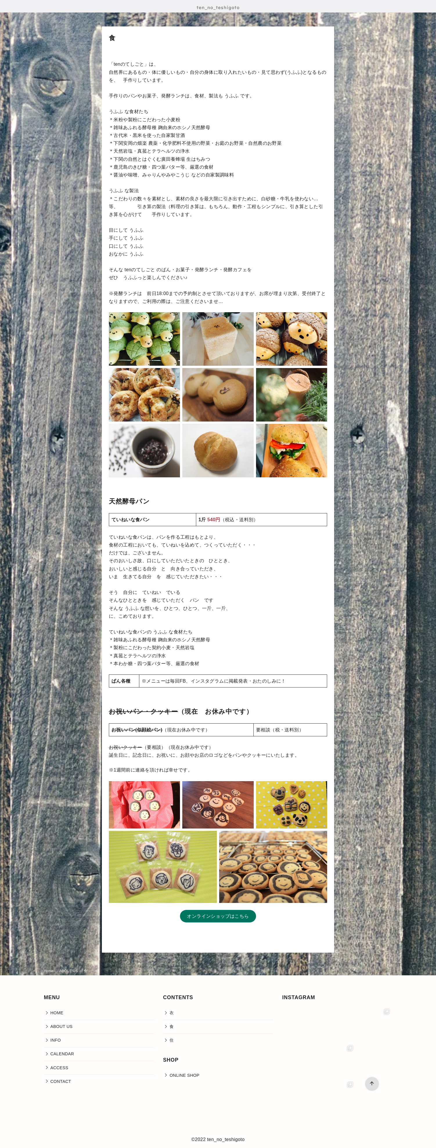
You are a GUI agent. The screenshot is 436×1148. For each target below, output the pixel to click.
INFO (56, 1040)
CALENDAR (62, 1053)
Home (49, 971)
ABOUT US (69, 971)
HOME (57, 1012)
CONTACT (61, 1081)
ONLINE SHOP (184, 1075)
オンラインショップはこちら (218, 916)
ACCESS (60, 1067)
